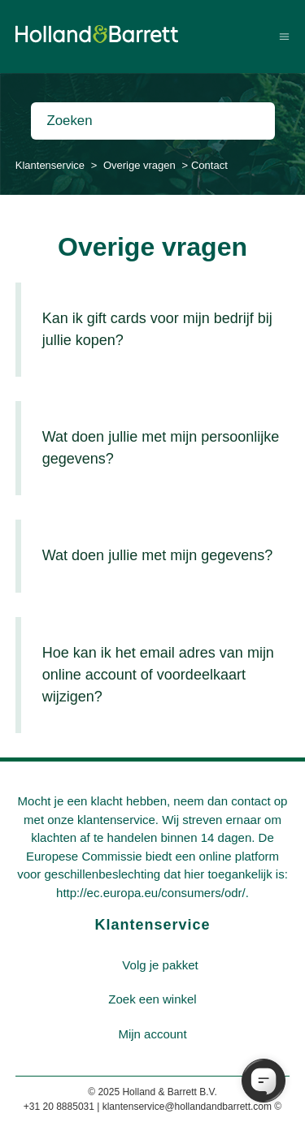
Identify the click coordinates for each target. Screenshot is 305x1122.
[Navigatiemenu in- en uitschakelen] (284, 36)
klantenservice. (118, 819)
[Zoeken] (153, 121)
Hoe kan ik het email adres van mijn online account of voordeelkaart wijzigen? (158, 675)
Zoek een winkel (152, 999)
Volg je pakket (160, 965)
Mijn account (152, 1034)
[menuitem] (160, 965)
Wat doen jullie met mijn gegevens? (157, 555)
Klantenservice (50, 165)
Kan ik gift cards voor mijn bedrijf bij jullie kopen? (157, 329)
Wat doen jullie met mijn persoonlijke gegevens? (160, 448)
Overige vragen (139, 165)
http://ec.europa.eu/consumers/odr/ (151, 893)
